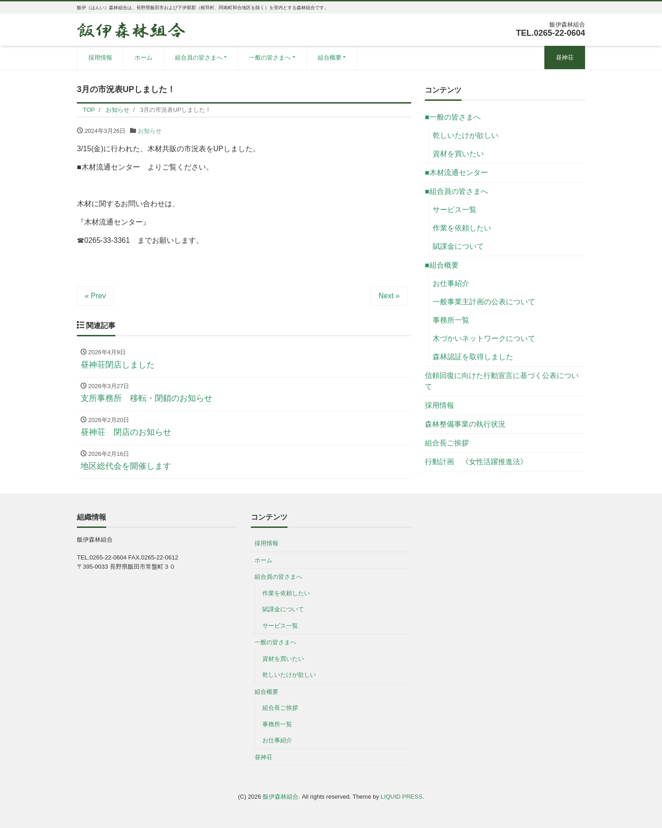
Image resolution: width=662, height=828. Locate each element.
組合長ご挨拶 (447, 443)
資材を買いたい (458, 154)
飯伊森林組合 (280, 796)
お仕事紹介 (451, 283)
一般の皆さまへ (270, 57)
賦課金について (458, 246)
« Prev (95, 296)
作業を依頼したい (462, 228)
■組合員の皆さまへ (456, 191)
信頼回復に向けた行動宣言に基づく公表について (502, 381)
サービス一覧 (455, 210)
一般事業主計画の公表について (484, 302)
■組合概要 (442, 265)
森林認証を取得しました (473, 357)
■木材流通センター (456, 172)
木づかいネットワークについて (484, 338)
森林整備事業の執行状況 (465, 424)
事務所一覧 (451, 320)
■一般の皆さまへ (453, 117)
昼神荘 (565, 57)
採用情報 (100, 57)
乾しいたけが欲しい (466, 135)
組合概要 (330, 57)
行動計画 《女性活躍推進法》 (476, 462)
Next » (389, 296)
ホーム (143, 57)
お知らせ (150, 130)
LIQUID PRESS (402, 796)
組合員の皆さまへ (198, 57)
